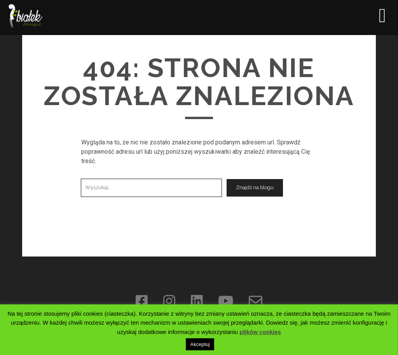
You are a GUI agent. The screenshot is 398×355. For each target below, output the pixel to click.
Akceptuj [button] (200, 344)
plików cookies (260, 332)
